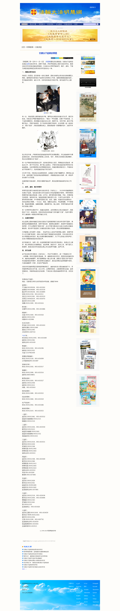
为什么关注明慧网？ (27, 592)
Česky (78, 589)
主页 (23, 47)
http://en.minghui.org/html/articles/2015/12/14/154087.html (42, 541)
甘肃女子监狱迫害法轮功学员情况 (33, 554)
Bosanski (78, 586)
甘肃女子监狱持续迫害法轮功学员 (33, 549)
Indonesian (87, 592)
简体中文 (71, 586)
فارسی (78, 602)
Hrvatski (86, 589)
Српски (95, 592)
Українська (96, 602)
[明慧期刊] (42, 24)
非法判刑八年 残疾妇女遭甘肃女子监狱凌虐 (36, 562)
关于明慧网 (25, 586)
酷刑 (45, 113)
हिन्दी (85, 586)
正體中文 (71, 583)
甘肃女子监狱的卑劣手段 (30, 564)
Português (95, 583)
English (78, 595)
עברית (85, 583)
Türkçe (94, 598)
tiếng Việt (95, 605)
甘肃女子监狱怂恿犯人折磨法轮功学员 (34, 560)
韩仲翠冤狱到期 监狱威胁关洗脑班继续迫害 (36, 551)
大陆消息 (38, 47)
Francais (78, 605)
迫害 (28, 64)
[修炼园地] (50, 24)
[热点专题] (33, 24)
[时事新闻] (24, 24)
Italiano (86, 595)
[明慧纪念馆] (68, 24)
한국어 (86, 602)
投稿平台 (24, 589)
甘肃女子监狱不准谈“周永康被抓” (33, 558)
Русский (95, 586)
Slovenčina (96, 589)
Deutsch (78, 592)
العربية (78, 583)
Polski (85, 605)
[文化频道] (59, 24)
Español (78, 598)
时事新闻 (30, 47)
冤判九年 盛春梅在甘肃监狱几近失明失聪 (35, 556)
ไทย (94, 595)
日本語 (86, 598)
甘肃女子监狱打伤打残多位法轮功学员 (34, 567)
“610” (24, 335)
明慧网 (48, 61)
